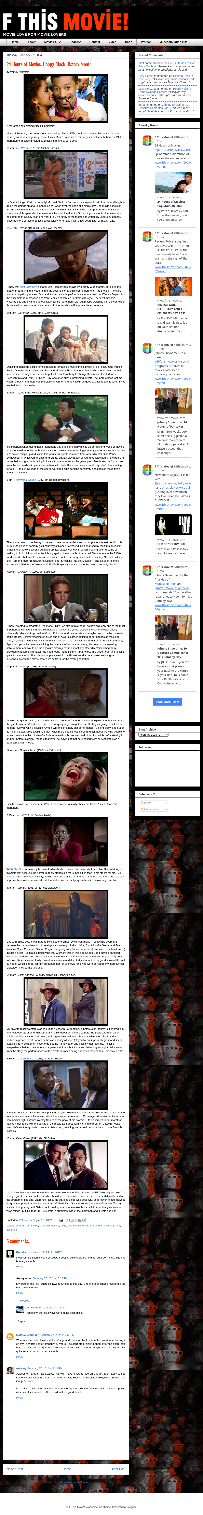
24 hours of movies (27, 1225)
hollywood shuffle (71, 1225)
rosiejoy (21, 1368)
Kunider (21, 1252)
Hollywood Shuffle (25, 479)
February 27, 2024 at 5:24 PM (50, 1278)
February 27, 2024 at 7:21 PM (48, 1307)
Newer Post (14, 1469)
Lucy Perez (145, 76)
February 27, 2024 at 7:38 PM (57, 1334)
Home (15, 42)
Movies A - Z (52, 42)
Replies (24, 1300)
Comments (149, 809)
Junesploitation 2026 (174, 42)
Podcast (75, 42)
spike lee (11, 1229)
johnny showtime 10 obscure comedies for (163, 106)
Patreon (146, 42)
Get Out (18, 869)
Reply (19, 1266)
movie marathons (92, 1225)
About (31, 42)
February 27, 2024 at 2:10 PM (44, 1252)
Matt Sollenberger (27, 1334)
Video (112, 42)
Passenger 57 (26, 1058)
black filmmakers (49, 1225)
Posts (146, 803)
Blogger (131, 1507)
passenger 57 (112, 1225)
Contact (94, 42)
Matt (141, 63)
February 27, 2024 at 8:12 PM (45, 1368)
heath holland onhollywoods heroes (164, 90)
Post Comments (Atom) (74, 1482)
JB (28, 1307)
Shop (128, 42)
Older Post (117, 1469)
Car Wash (22, 148)
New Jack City (28, 286)
